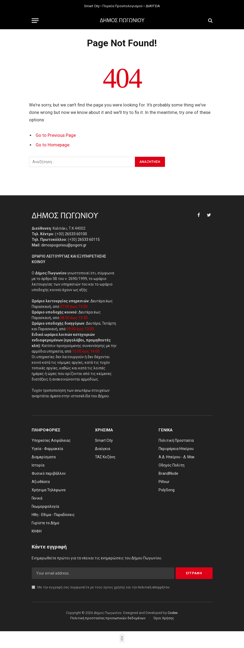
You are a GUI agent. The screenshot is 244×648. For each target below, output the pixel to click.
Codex (172, 613)
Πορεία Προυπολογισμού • (123, 6)
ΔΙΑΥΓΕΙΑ (153, 6)
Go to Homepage (52, 144)
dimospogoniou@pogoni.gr (63, 245)
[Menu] (35, 21)
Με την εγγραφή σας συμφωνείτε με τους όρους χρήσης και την (101, 587)
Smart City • (93, 6)
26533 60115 (89, 239)
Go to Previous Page (56, 135)
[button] (122, 638)
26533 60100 (76, 234)
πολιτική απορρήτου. (154, 587)
